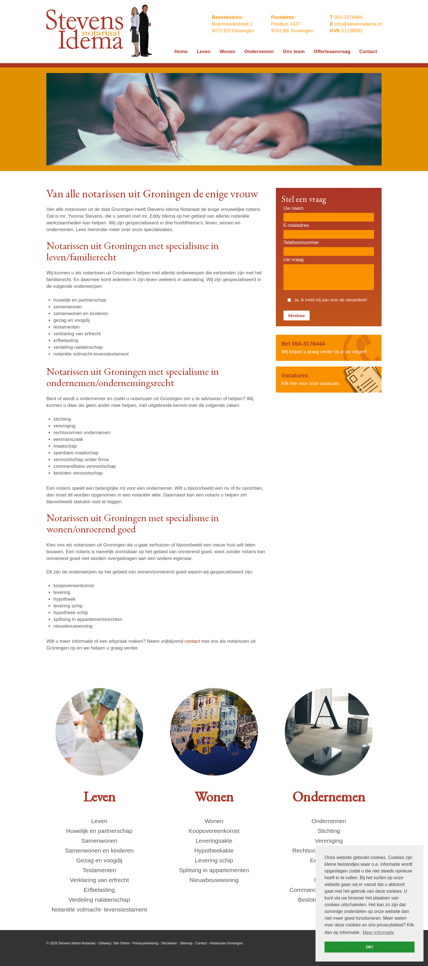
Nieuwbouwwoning (213, 880)
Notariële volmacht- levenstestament (99, 909)
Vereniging (329, 840)
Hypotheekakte (214, 850)
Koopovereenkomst (214, 831)
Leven (99, 821)
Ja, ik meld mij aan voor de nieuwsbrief (330, 299)
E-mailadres (297, 225)
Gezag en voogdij (99, 860)
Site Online (121, 943)
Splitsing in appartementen (214, 870)
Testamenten (99, 870)
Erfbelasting (99, 890)
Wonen (214, 821)
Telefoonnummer (302, 242)
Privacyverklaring (145, 943)
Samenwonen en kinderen (99, 850)
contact (192, 641)
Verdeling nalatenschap (99, 899)
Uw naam (294, 208)
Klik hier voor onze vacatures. (328, 379)
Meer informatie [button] (378, 932)
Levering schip (214, 860)
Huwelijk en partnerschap (99, 831)
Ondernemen (329, 821)
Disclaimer (169, 943)
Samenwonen (99, 840)
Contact (201, 943)
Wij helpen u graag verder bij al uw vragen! (328, 347)
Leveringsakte (214, 840)
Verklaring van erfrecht (99, 880)
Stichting (328, 831)
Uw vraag (294, 259)
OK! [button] (369, 947)
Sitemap (186, 943)
